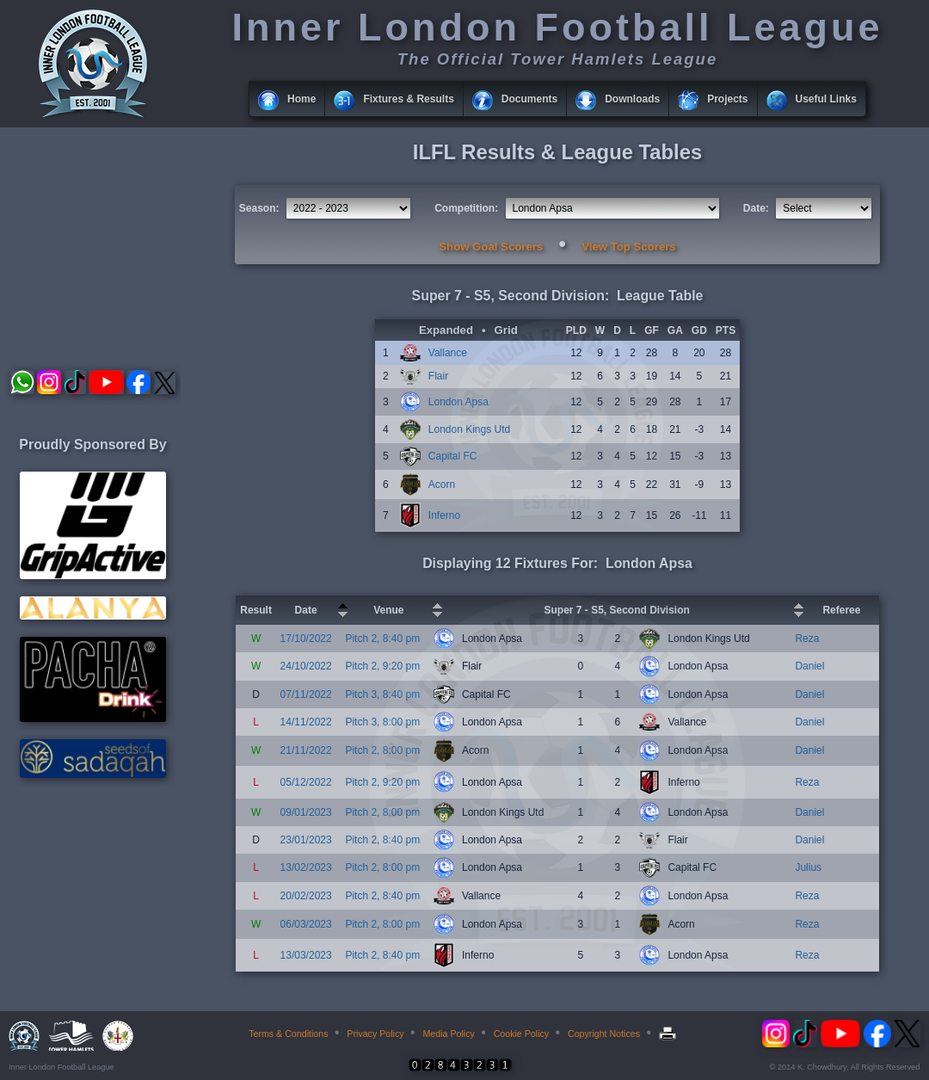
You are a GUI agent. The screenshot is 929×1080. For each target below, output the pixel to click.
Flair (438, 376)
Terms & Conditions (288, 1033)
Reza (807, 639)
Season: (259, 208)
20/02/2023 (306, 896)
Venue (388, 610)
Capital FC (452, 456)
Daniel (809, 666)
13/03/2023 (306, 955)
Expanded (446, 330)
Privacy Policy (375, 1033)
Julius (808, 867)
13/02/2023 (306, 867)
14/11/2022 (306, 722)
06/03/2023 (306, 924)
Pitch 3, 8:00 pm (382, 722)
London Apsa (458, 402)
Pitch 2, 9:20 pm (382, 666)
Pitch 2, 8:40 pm (382, 639)
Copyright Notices (604, 1033)
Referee (841, 610)
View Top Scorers (628, 246)
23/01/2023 (306, 840)
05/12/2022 (306, 782)
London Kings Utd (469, 429)
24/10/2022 (306, 666)
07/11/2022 (306, 694)
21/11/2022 (306, 750)
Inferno (444, 515)
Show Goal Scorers (491, 246)
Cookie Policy (522, 1033)
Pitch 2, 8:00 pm (382, 750)
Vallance (447, 353)
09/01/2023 (306, 812)
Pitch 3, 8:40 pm (382, 694)
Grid (506, 330)
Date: (756, 208)
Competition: (466, 208)
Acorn (441, 484)
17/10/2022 (306, 639)
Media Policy (448, 1033)
